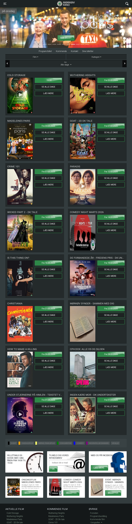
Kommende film (97, 519)
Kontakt (74, 51)
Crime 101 (53, 522)
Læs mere (48, 93)
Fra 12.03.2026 (111, 171)
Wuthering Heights (15, 516)
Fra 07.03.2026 (111, 126)
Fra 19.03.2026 (111, 263)
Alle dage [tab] (66, 63)
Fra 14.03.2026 (48, 217)
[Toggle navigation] (5, 3)
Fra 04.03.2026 (48, 126)
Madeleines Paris (14, 519)
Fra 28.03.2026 (111, 354)
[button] (6, 41)
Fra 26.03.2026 (48, 354)
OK (53, 469)
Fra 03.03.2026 (111, 80)
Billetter (30, 493)
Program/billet (45, 51)
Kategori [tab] (96, 57)
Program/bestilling (98, 516)
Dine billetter (87, 51)
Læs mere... (99, 468)
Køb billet (66, 38)
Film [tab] (35, 57)
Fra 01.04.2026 (48, 400)
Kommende (61, 51)
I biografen (95, 522)
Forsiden (94, 513)
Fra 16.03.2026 (48, 263)
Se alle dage (48, 87)
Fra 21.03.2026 (48, 308)
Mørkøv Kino (63, 3)
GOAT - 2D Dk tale (15, 522)
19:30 (49, 80)
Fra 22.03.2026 (111, 308)
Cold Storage (13, 513)
